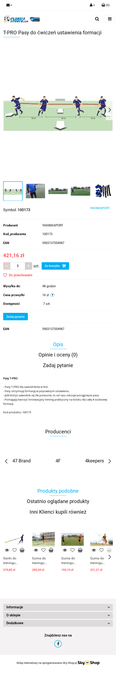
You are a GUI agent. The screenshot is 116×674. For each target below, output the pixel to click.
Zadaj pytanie (15, 316)
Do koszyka (55, 266)
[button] (105, 5)
